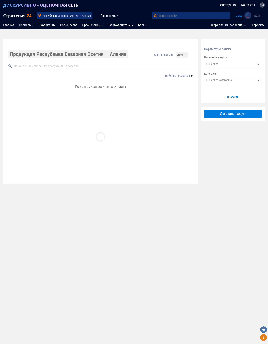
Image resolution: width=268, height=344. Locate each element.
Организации (91, 25)
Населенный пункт (215, 57)
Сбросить (233, 97)
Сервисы (25, 25)
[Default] (102, 66)
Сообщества (68, 25)
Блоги (142, 25)
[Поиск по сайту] (194, 15)
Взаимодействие (119, 25)
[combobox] (233, 64)
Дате (180, 54)
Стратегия (17, 15)
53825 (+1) (259, 15)
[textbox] (230, 64)
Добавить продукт (233, 114)
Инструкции (228, 5)
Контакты (248, 5)
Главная (8, 25)
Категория (210, 73)
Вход (239, 15)
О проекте (258, 25)
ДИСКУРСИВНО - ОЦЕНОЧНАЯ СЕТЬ (40, 5)
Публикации (47, 25)
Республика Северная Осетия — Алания (66, 15)
